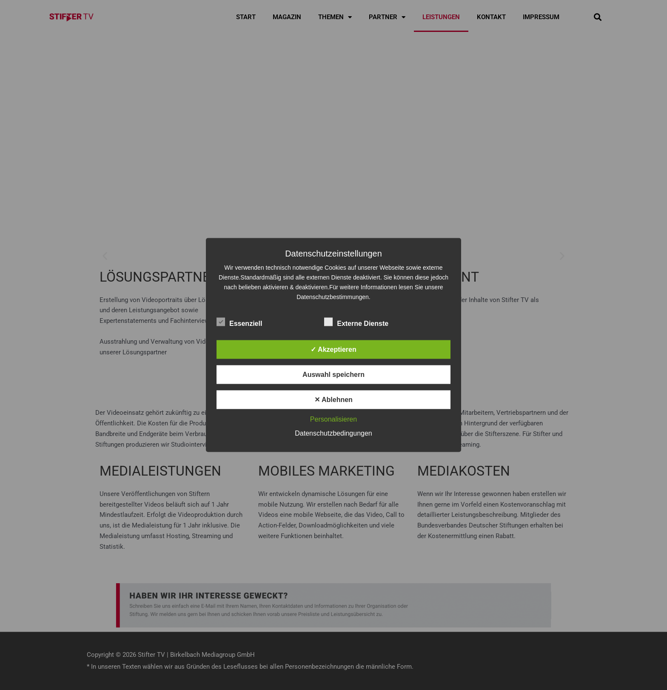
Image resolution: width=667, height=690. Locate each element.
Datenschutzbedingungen (333, 433)
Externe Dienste (356, 322)
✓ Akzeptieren (333, 349)
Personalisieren (333, 419)
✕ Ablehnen (333, 399)
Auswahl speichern (333, 374)
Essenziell (239, 322)
